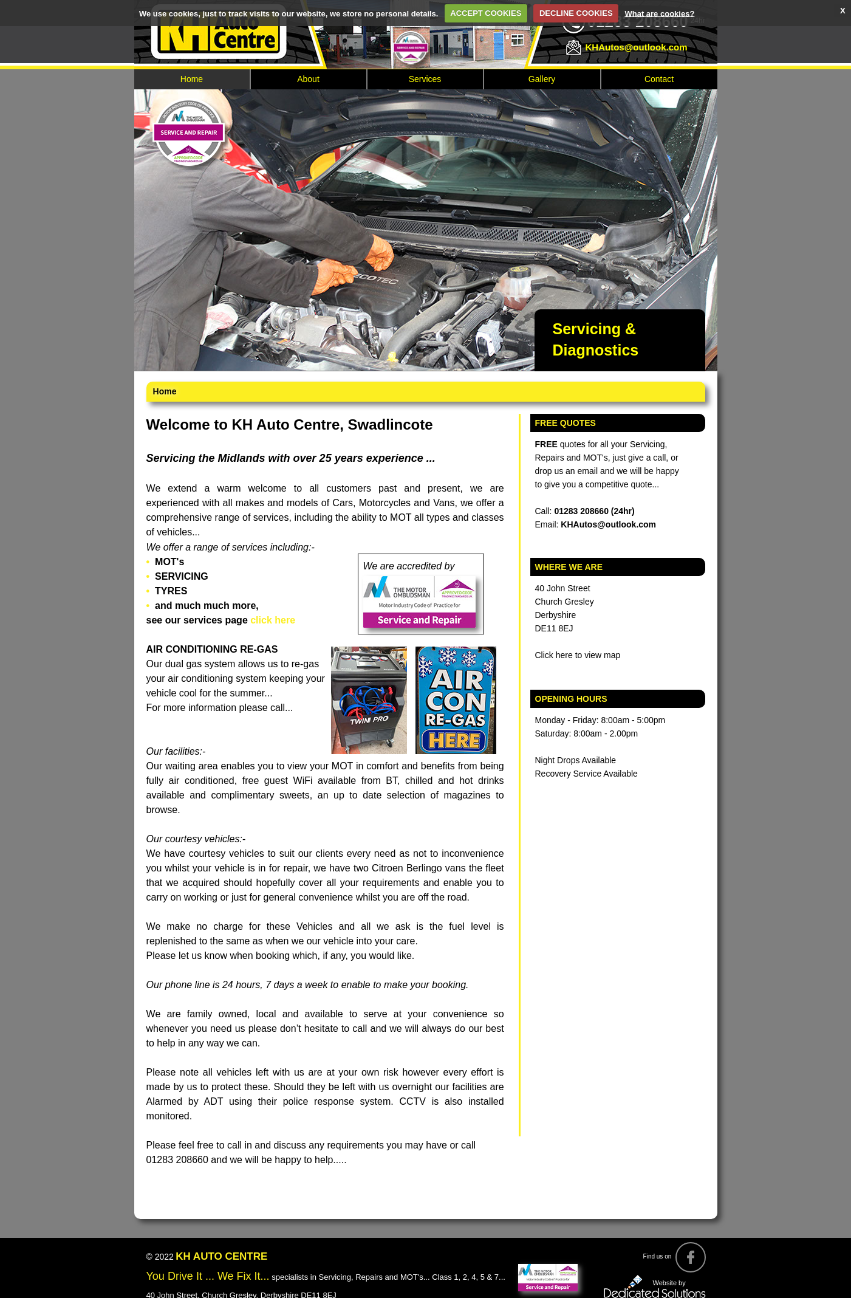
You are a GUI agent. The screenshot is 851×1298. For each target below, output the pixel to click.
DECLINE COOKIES (576, 13)
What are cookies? (659, 13)
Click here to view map (578, 655)
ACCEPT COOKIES (485, 13)
